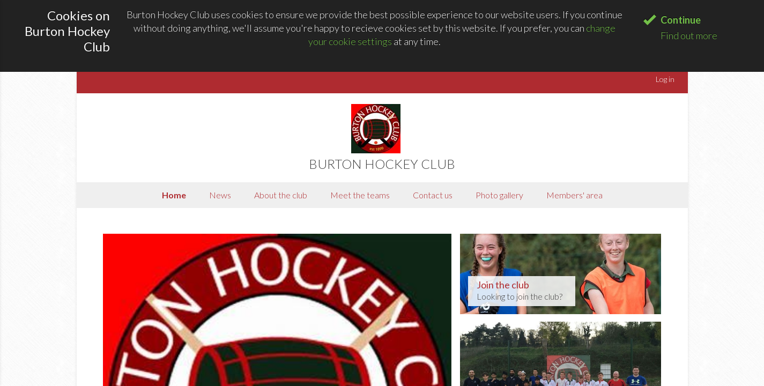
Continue (681, 20)
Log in (665, 79)
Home (174, 195)
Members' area (574, 195)
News (220, 195)
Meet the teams (360, 195)
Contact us (433, 195)
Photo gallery (499, 195)
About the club (280, 195)
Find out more (689, 35)
